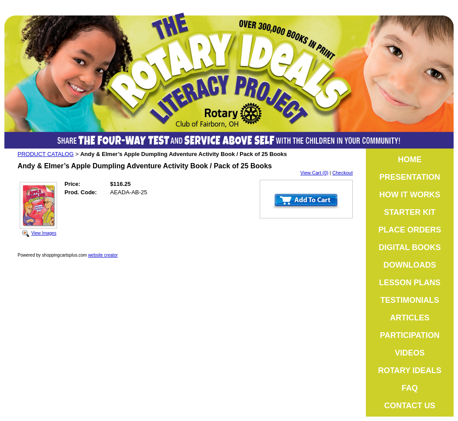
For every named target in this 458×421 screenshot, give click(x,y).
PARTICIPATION (410, 335)
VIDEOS (410, 352)
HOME (410, 159)
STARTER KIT (410, 212)
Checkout (343, 172)
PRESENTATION (409, 177)
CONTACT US (410, 405)
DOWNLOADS (409, 265)
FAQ (409, 388)
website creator (103, 255)
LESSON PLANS (409, 282)
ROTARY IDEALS (410, 370)
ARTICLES (409, 317)
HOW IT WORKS (409, 194)
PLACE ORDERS (409, 229)
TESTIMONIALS (409, 300)
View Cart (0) (315, 172)
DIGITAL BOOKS (409, 247)
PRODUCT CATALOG (46, 154)
